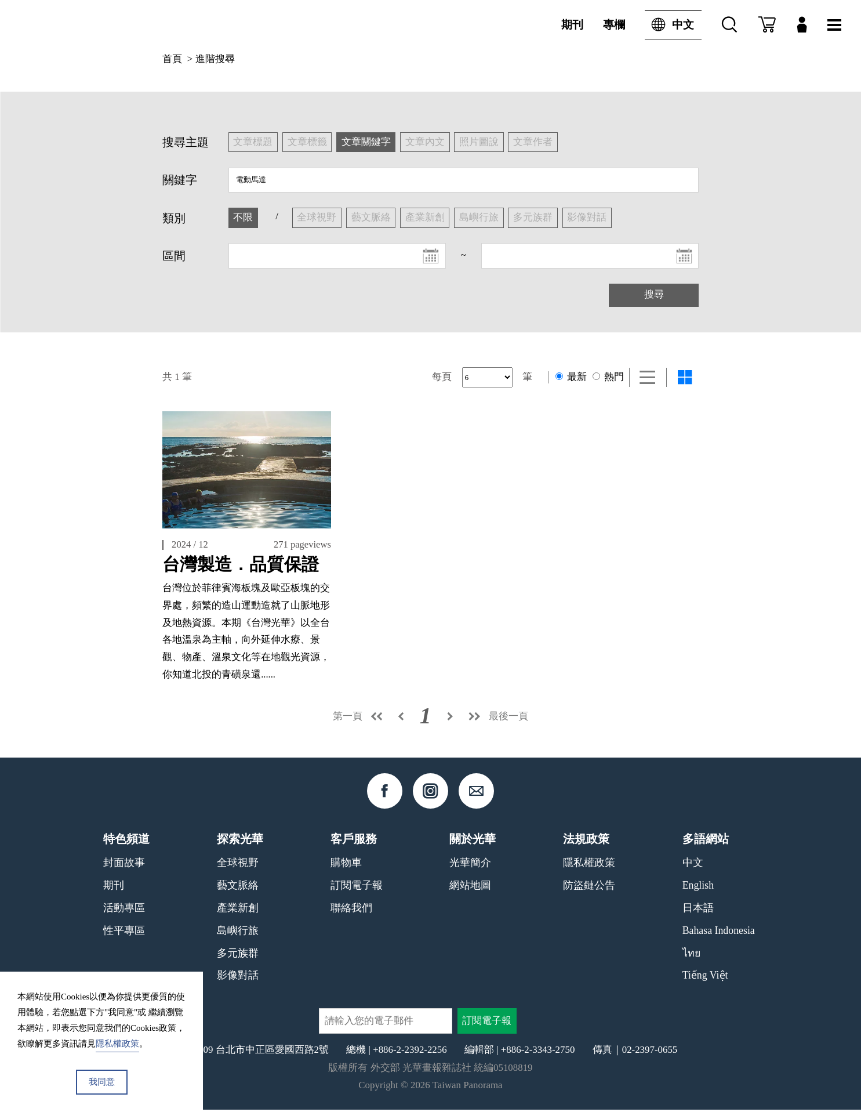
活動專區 (124, 910)
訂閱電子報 (356, 887)
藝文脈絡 (238, 887)
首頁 (172, 58)
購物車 (346, 865)
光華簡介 (470, 865)
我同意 (102, 1081)
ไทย (691, 955)
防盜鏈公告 (589, 887)
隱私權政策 (589, 865)
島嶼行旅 (238, 933)
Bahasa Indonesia (718, 933)
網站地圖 (470, 887)
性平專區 (124, 933)
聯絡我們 (351, 910)
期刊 (572, 25)
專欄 (614, 25)
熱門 (608, 376)
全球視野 (238, 865)
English (698, 887)
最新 (571, 376)
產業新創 (238, 910)
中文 (669, 24)
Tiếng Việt (705, 977)
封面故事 (124, 865)
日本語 (698, 910)
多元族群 (238, 955)
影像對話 (238, 977)
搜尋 (654, 294)
